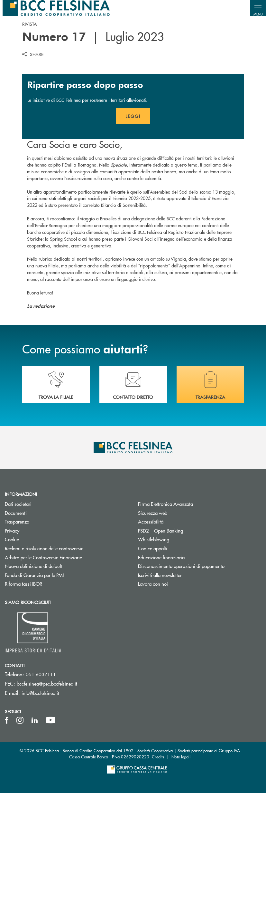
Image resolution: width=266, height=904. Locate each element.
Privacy (36, 641)
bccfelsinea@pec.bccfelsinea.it (47, 795)
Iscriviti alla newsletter (184, 686)
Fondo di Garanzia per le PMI (58, 686)
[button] (258, 8)
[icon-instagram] (19, 831)
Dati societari (42, 615)
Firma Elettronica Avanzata (190, 615)
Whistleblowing (153, 650)
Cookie (36, 650)
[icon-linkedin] (34, 831)
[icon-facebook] (7, 831)
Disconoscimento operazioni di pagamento (181, 677)
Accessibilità (150, 633)
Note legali (180, 868)
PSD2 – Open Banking (185, 641)
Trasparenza (17, 633)
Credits (158, 868)
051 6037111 (41, 785)
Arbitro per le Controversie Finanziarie (66, 668)
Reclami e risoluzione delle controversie (66, 659)
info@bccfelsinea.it (40, 804)
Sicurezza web (152, 623)
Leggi (137, 229)
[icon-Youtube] (51, 831)
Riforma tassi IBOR (48, 694)
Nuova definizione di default (33, 677)
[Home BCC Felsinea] (56, 8)
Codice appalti (152, 659)
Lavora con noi (153, 694)
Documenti (40, 623)
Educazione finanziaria (161, 668)
